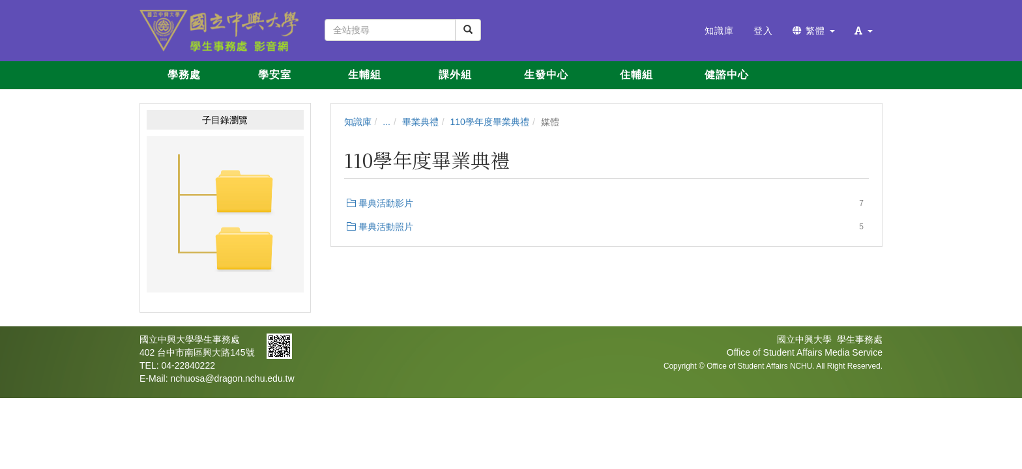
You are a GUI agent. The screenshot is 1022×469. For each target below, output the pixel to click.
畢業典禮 (420, 122)
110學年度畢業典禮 (489, 122)
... (386, 122)
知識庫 (358, 122)
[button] (864, 30)
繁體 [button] (814, 30)
